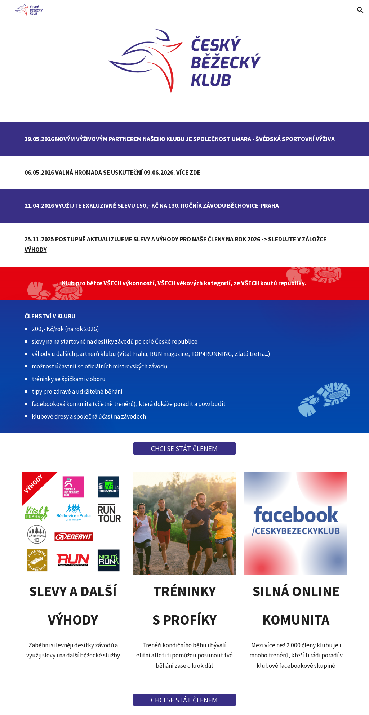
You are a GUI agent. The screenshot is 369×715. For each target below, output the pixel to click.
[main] (185, 139)
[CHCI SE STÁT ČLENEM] (184, 448)
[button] (360, 10)
